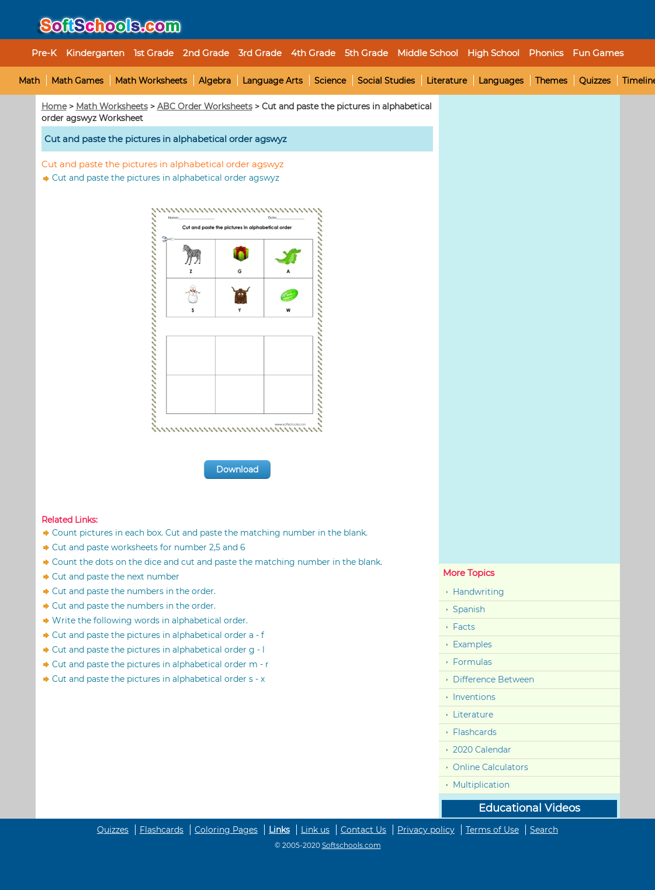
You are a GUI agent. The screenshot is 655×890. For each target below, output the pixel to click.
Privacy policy (426, 830)
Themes (551, 80)
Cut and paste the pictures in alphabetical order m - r (160, 664)
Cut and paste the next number (115, 576)
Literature (447, 80)
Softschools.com (351, 845)
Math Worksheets (151, 80)
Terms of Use (492, 830)
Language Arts (272, 80)
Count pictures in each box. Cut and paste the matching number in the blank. (210, 532)
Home (54, 106)
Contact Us (363, 830)
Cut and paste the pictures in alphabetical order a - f (158, 635)
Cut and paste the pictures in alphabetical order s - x (158, 679)
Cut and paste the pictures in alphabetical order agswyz (165, 178)
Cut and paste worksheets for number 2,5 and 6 (148, 547)
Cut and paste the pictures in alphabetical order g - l (158, 649)
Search (544, 830)
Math (29, 80)
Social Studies (386, 80)
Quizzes (595, 80)
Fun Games (598, 52)
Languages (501, 80)
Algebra (215, 80)
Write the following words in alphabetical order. (150, 620)
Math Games (77, 80)
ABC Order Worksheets (204, 106)
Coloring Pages (226, 830)
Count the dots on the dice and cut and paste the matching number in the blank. (217, 562)
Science (330, 80)
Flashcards (475, 732)
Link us (315, 830)
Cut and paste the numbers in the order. (134, 591)
